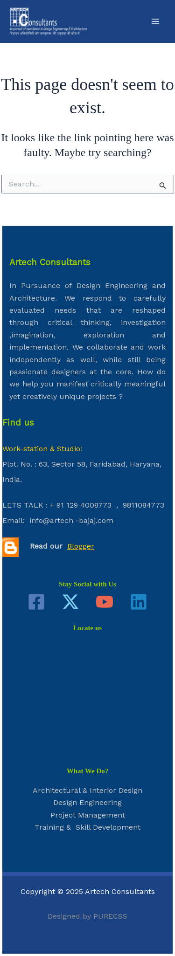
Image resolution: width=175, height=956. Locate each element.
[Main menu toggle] (155, 21)
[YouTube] (104, 602)
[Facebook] (36, 602)
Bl (70, 546)
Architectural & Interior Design (87, 790)
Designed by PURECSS (87, 916)
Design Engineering (87, 802)
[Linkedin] (138, 602)
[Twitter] (70, 602)
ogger (84, 546)
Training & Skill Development (87, 827)
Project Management (87, 815)
